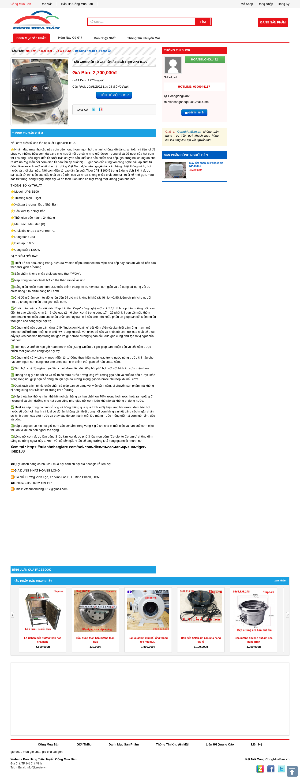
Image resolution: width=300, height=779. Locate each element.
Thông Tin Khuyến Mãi (143, 38)
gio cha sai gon (52, 751)
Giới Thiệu (84, 744)
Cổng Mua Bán (21, 4)
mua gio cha (31, 751)
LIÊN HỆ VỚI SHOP (114, 95)
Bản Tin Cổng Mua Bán (77, 4)
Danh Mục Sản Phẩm (31, 38)
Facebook (271, 769)
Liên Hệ (256, 744)
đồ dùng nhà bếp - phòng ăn (93, 50)
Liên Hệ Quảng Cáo (220, 744)
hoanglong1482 (179, 96)
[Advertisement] (83, 526)
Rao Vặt (46, 4)
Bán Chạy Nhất (105, 38)
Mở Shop (247, 4)
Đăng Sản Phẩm (273, 22)
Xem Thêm (280, 580)
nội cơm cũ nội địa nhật (76, 464)
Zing (100, 109)
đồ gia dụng (63, 50)
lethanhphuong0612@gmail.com (46, 489)
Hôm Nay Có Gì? (70, 37)
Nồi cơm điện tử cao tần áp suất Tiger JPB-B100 (110, 62)
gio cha (15, 751)
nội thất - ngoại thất (39, 50)
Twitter (93, 109)
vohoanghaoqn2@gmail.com (188, 102)
